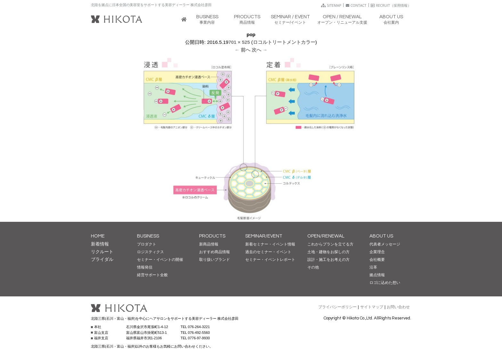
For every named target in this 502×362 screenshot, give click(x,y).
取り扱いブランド (214, 259)
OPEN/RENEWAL (325, 236)
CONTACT (356, 5)
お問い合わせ (398, 307)
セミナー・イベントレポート (270, 259)
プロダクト (146, 244)
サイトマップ (371, 307)
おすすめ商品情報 (214, 252)
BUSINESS (148, 236)
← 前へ (242, 49)
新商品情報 (208, 244)
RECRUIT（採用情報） (391, 5)
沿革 (373, 267)
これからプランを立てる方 (330, 244)
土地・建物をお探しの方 (328, 252)
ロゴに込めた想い (384, 282)
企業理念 (377, 252)
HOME (98, 236)
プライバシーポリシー (337, 307)
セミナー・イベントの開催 (160, 259)
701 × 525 (239, 42)
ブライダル (102, 259)
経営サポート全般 (152, 275)
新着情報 (100, 243)
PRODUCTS (212, 236)
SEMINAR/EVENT (263, 236)
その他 (313, 267)
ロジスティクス (150, 252)
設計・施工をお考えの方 (328, 259)
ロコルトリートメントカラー (284, 42)
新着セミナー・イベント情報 (270, 244)
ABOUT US (381, 236)
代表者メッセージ (384, 244)
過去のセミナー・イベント (268, 252)
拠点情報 (377, 275)
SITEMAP (331, 5)
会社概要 (377, 259)
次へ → (259, 49)
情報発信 (144, 267)
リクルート (102, 251)
